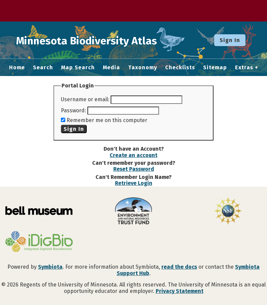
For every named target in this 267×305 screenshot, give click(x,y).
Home (17, 68)
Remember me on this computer (107, 120)
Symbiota (50, 267)
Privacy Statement (179, 291)
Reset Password (133, 169)
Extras (244, 68)
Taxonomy (142, 68)
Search (43, 68)
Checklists (180, 68)
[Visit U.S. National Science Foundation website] (228, 211)
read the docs (179, 267)
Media (111, 68)
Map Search (78, 68)
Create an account (133, 155)
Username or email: (85, 99)
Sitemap (215, 68)
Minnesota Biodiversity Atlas (104, 40)
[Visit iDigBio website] (39, 242)
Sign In (230, 40)
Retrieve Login (133, 183)
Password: (73, 110)
